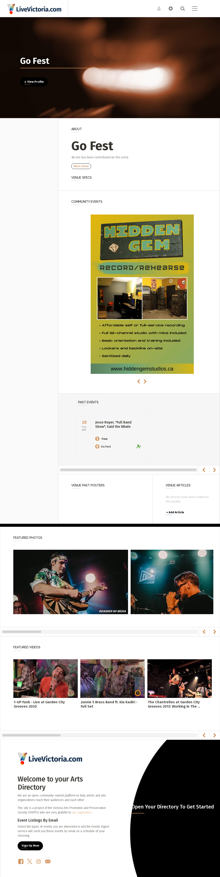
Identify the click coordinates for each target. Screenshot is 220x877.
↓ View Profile (34, 82)
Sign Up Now (30, 845)
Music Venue (81, 166)
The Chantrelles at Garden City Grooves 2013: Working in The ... (174, 704)
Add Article (175, 512)
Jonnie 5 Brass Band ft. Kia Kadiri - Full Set (109, 704)
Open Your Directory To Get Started (172, 807)
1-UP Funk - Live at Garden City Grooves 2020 (39, 704)
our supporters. (82, 812)
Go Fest (103, 446)
